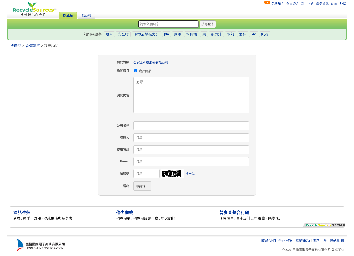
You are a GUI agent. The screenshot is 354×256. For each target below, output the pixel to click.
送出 (126, 186)
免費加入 (277, 3)
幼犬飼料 (168, 218)
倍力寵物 (124, 212)
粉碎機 (191, 34)
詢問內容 (123, 95)
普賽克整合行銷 (234, 212)
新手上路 (307, 3)
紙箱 (264, 34)
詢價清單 (33, 46)
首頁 (334, 3)
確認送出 (142, 186)
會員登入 (292, 3)
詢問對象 (123, 62)
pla (166, 34)
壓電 (177, 34)
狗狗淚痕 (123, 218)
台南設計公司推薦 (250, 218)
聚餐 (17, 218)
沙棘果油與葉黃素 (58, 218)
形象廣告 (226, 218)
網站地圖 (337, 240)
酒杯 (242, 34)
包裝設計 (275, 218)
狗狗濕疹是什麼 (145, 218)
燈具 (109, 34)
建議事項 (303, 240)
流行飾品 (142, 71)
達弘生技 (21, 212)
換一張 (190, 173)
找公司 (86, 15)
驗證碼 (124, 173)
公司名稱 (123, 125)
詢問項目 (123, 71)
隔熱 (230, 34)
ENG (342, 3)
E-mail (124, 161)
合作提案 (285, 240)
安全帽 (123, 34)
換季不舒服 (32, 218)
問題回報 (319, 240)
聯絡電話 (123, 149)
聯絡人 (124, 137)
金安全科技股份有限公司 (150, 62)
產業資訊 (322, 3)
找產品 (68, 15)
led (253, 34)
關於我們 (268, 240)
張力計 (216, 34)
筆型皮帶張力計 (146, 34)
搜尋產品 (207, 24)
